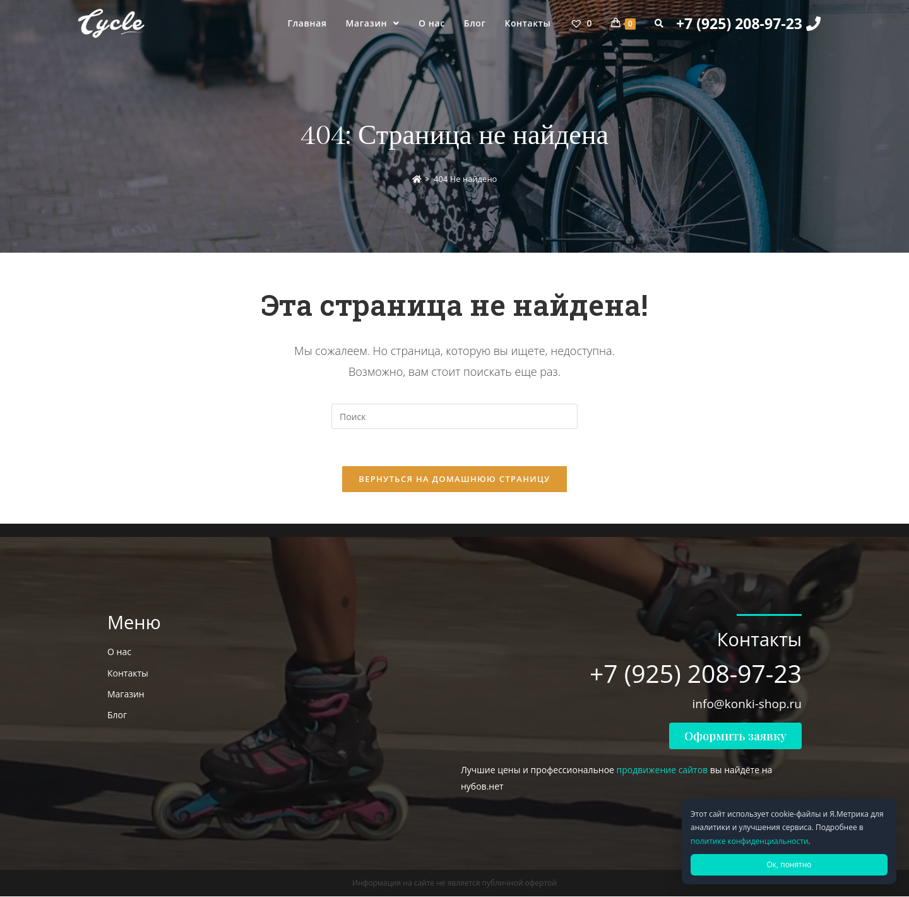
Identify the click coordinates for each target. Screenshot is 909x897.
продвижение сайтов (662, 770)
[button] (735, 736)
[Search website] (659, 23)
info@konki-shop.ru (747, 704)
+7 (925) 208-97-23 (748, 23)
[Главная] (417, 178)
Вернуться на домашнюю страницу (454, 479)
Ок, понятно (788, 864)
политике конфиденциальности (750, 841)
